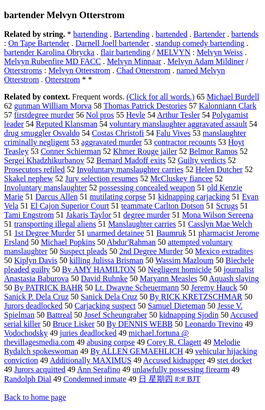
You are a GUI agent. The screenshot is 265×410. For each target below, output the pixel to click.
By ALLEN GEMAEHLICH (136, 351)
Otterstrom (62, 79)
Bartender (209, 34)
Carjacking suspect (105, 305)
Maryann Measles (168, 278)
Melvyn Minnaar (134, 61)
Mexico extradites (224, 251)
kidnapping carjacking (194, 196)
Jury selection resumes (101, 178)
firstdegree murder (44, 115)
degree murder (146, 215)
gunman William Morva (53, 105)
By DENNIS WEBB (140, 324)
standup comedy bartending (199, 43)
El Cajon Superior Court (69, 205)
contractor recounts (185, 142)
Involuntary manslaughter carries (130, 169)
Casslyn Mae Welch (220, 224)
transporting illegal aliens (55, 224)
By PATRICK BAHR (48, 287)
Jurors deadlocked (33, 305)
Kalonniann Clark (227, 105)
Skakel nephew (28, 178)
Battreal (59, 315)
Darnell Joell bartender (113, 43)
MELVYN (173, 52)
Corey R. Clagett (174, 342)
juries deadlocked (88, 333)
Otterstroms (23, 70)
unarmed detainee (115, 233)
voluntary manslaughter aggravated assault (178, 124)
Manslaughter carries (142, 224)
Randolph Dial (27, 379)
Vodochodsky (26, 333)
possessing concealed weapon (147, 187)
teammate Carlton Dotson (162, 205)
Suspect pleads (83, 251)
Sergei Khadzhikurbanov (44, 160)
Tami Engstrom (29, 215)
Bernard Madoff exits (130, 160)
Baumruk (171, 233)
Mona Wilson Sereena (217, 215)
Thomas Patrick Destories (144, 105)
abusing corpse (111, 342)
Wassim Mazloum (184, 260)
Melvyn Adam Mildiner (205, 61)
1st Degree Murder (44, 233)
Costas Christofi (118, 133)
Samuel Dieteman (176, 305)
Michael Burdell (233, 96)
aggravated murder (111, 142)
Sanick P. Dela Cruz (36, 296)
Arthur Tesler (178, 115)
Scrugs (227, 205)
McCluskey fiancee (181, 178)
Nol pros (100, 115)
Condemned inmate (94, 379)
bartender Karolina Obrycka (49, 52)
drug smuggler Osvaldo (42, 133)
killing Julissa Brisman (107, 260)
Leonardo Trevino (214, 324)
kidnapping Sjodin (189, 315)
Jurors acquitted (39, 369)
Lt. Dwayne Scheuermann (137, 287)
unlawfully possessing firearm (181, 369)
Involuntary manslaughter (45, 187)
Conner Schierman (71, 151)
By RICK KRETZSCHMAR (196, 296)
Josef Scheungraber (115, 315)
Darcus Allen (56, 196)
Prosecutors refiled (34, 169)
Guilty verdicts (202, 160)
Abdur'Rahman (131, 242)
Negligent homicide (180, 269)
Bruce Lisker (73, 324)
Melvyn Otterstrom (79, 70)
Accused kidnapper (174, 360)
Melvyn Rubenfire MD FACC (52, 61)
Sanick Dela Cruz (109, 296)
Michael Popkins (68, 242)
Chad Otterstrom (143, 70)
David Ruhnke (104, 278)
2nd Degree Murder (151, 251)
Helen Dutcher (219, 169)
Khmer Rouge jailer (145, 151)
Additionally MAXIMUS (90, 360)
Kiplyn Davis (35, 260)
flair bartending (125, 52)
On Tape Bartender (38, 43)
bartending (90, 34)
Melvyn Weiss (219, 52)
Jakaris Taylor (88, 215)
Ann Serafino (98, 369)
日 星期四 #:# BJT (170, 379)
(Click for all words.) (160, 96)
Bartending (132, 34)
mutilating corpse (118, 196)
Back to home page (35, 397)
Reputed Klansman (66, 124)
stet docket (234, 360)
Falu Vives (173, 133)
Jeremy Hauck (214, 287)
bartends (244, 34)
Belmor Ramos (213, 151)
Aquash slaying (234, 278)
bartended (171, 34)
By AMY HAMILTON (99, 269)
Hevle (135, 115)
